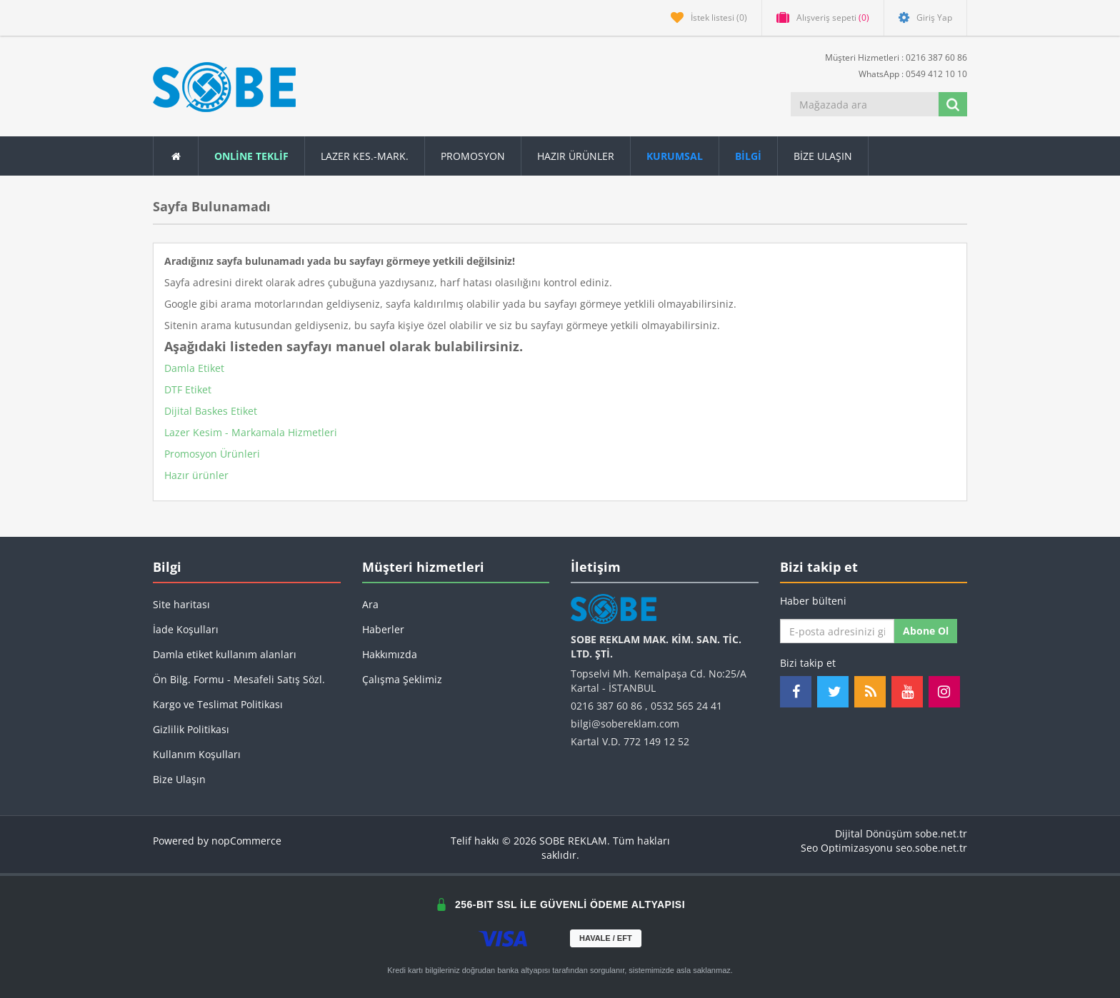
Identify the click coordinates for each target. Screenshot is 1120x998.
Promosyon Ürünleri (212, 453)
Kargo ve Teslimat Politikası (218, 704)
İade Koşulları (186, 629)
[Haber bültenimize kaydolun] (837, 631)
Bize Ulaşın (823, 156)
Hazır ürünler (196, 475)
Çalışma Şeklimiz (402, 679)
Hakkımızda (389, 654)
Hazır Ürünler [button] (575, 156)
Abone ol (926, 630)
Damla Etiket (194, 368)
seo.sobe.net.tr (931, 848)
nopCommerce (246, 840)
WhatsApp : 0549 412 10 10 (907, 73)
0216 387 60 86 (606, 705)
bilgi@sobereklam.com (625, 723)
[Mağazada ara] (866, 104)
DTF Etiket (187, 389)
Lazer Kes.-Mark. (365, 156)
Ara (370, 604)
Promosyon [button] (473, 156)
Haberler (383, 629)
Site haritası (181, 604)
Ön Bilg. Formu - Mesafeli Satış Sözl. (239, 679)
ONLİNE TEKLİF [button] (251, 156)
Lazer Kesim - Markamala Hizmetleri (250, 432)
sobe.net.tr (941, 833)
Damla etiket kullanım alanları (224, 654)
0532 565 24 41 (686, 705)
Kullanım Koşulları (197, 754)
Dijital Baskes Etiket (210, 411)
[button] (748, 156)
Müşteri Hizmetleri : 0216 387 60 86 (890, 57)
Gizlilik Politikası (191, 729)
